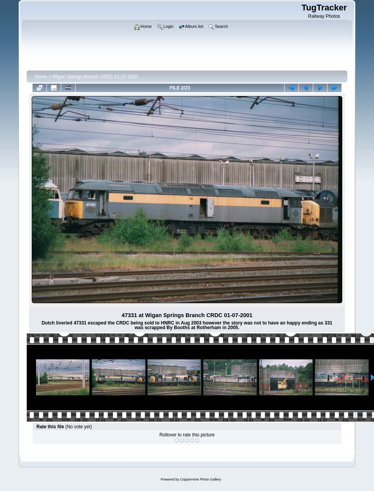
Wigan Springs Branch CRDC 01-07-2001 (95, 76)
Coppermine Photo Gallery (200, 479)
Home (40, 76)
